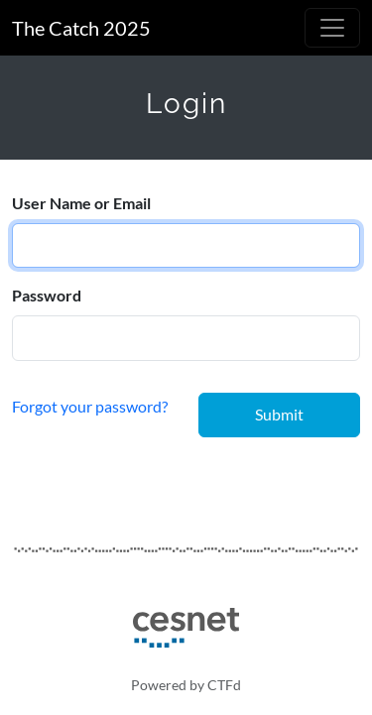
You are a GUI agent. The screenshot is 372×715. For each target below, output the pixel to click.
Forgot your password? (90, 405)
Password (46, 295)
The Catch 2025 (81, 28)
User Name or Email (81, 202)
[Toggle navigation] (332, 28)
